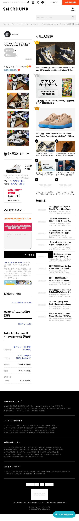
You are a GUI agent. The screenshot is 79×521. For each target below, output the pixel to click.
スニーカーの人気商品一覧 (36, 447)
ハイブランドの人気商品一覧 (29, 449)
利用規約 (51, 430)
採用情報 (42, 411)
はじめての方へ (9, 425)
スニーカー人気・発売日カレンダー (15, 447)
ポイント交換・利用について (51, 425)
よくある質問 (53, 428)
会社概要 (35, 411)
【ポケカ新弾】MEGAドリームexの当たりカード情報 (53, 471)
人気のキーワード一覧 (36, 456)
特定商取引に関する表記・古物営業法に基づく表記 (55, 408)
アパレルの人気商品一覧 (53, 447)
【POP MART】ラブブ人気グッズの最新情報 (18, 474)
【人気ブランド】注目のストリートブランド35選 (19, 471)
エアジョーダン (11, 43)
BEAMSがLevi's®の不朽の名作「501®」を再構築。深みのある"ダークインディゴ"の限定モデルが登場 (65, 174)
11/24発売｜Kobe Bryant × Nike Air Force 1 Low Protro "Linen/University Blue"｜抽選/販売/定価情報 (55, 135)
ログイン (54, 2)
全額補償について (27, 430)
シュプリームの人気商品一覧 (49, 452)
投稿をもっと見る (25, 324)
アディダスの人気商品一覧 (33, 454)
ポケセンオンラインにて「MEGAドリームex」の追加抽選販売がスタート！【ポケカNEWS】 (45, 174)
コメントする (28, 255)
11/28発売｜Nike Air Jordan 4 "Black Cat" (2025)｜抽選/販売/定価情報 (65, 155)
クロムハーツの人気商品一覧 (52, 454)
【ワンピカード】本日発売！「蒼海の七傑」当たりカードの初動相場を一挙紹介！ (45, 193)
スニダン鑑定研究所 (10, 406)
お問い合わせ (50, 432)
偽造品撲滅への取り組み (25, 406)
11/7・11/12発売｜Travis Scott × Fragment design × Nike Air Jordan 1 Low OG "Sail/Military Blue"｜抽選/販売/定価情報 (45, 155)
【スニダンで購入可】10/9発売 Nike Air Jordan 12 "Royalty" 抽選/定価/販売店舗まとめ (28, 167)
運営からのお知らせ (41, 430)
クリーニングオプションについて (14, 428)
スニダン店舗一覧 (57, 406)
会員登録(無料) (70, 2)
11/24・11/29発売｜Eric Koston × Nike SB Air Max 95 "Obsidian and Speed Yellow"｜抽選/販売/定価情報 (55, 69)
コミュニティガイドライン (14, 263)
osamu (15, 34)
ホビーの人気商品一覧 (11, 449)
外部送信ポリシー (9, 411)
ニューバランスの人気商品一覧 (14, 454)
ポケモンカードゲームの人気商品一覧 (51, 449)
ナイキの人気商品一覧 (11, 452)
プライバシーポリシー (24, 411)
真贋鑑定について (20, 425)
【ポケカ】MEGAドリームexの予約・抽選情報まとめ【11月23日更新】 (55, 102)
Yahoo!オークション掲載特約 (35, 432)
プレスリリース (32, 408)
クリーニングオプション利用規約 (14, 432)
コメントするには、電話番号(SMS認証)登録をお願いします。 (18, 227)
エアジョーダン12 (17, 184)
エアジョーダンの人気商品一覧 (29, 452)
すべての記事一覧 (39, 474)
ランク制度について (34, 425)
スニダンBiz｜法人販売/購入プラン (15, 408)
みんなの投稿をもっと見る (22, 303)
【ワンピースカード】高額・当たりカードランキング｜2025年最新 (65, 193)
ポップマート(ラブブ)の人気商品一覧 (15, 456)
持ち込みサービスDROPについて (36, 428)
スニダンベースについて (42, 406)
